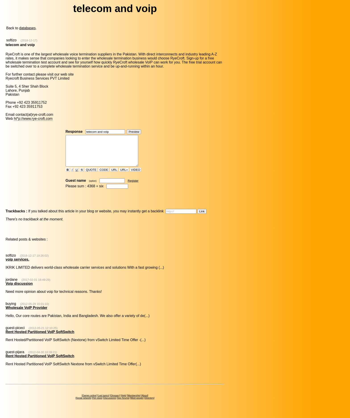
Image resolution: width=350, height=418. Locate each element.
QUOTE (91, 175)
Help (123, 401)
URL (114, 175)
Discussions (109, 404)
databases (27, 28)
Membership (134, 401)
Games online (89, 401)
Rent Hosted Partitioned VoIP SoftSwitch (40, 338)
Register (133, 186)
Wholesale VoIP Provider (26, 314)
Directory (149, 404)
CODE (104, 175)
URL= (124, 175)
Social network (83, 404)
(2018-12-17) (29, 40)
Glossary (114, 401)
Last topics (103, 401)
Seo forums (123, 404)
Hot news (97, 404)
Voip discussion (19, 289)
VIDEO (135, 175)
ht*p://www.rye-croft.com (33, 118)
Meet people (137, 404)
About (145, 401)
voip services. (17, 265)
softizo (11, 40)
